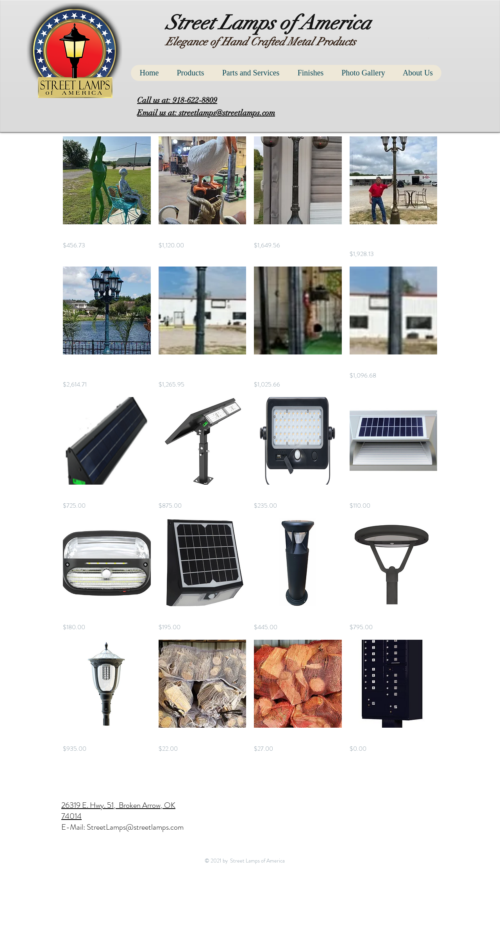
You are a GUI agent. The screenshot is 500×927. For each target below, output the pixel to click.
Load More (250, 775)
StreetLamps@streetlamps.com (135, 827)
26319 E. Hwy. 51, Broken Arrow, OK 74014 (118, 811)
